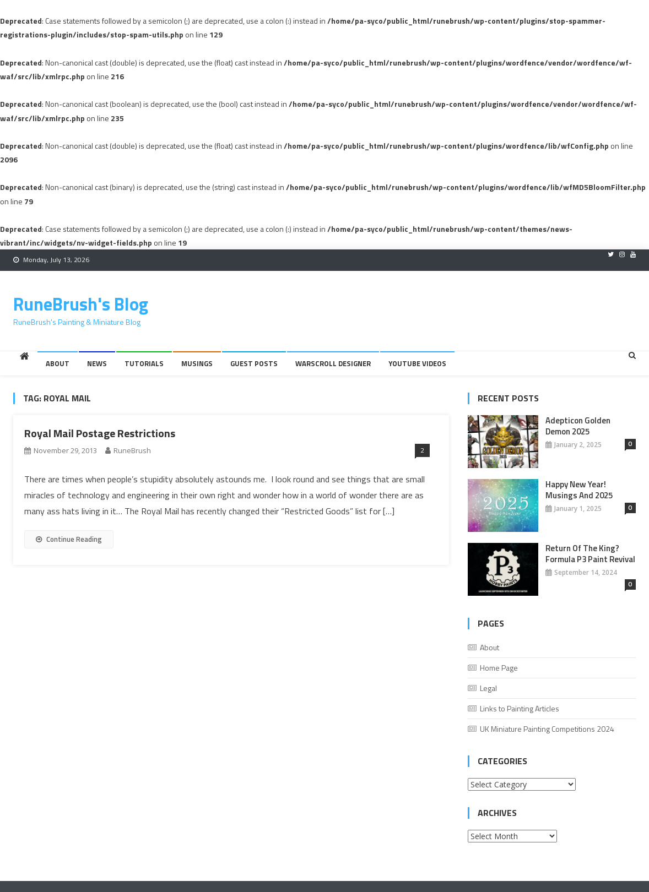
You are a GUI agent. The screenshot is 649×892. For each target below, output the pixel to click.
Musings (197, 363)
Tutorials (144, 363)
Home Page (499, 667)
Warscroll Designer (333, 363)
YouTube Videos (417, 363)
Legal (488, 688)
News (97, 363)
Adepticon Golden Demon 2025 (577, 426)
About (57, 363)
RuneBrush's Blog (80, 304)
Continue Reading (69, 539)
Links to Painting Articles (519, 708)
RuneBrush (132, 450)
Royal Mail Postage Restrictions (99, 433)
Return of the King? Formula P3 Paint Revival (590, 554)
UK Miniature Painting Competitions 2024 (547, 729)
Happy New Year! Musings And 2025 (579, 490)
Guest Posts (254, 363)
